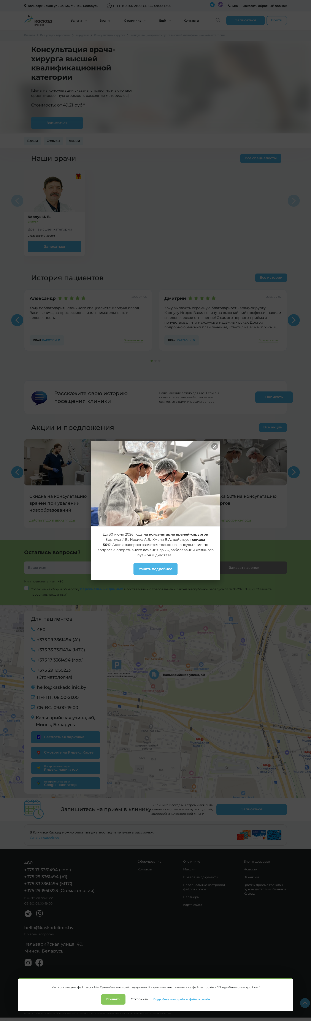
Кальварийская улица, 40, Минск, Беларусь (65, 721)
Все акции (272, 427)
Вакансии (251, 877)
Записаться (54, 246)
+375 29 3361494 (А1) (58, 639)
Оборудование (150, 861)
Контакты (191, 20)
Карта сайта (192, 904)
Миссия (189, 869)
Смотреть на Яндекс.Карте (64, 752)
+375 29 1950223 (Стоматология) (54, 673)
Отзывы (53, 141)
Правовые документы (200, 877)
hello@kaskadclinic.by (61, 687)
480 (235, 6)
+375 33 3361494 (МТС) (61, 649)
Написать (261, 397)
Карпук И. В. (51, 340)
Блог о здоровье (257, 861)
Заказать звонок (244, 567)
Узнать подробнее (44, 837)
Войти (276, 20)
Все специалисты (260, 158)
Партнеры (191, 897)
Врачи (105, 20)
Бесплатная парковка (59, 737)
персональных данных (102, 589)
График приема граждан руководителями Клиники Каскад (265, 889)
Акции (74, 141)
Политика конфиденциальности (46, 1001)
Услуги (76, 20)
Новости (250, 869)
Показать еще (133, 340)
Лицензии (80, 1001)
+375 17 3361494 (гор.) (60, 659)
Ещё (162, 20)
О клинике (133, 20)
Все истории (271, 277)
